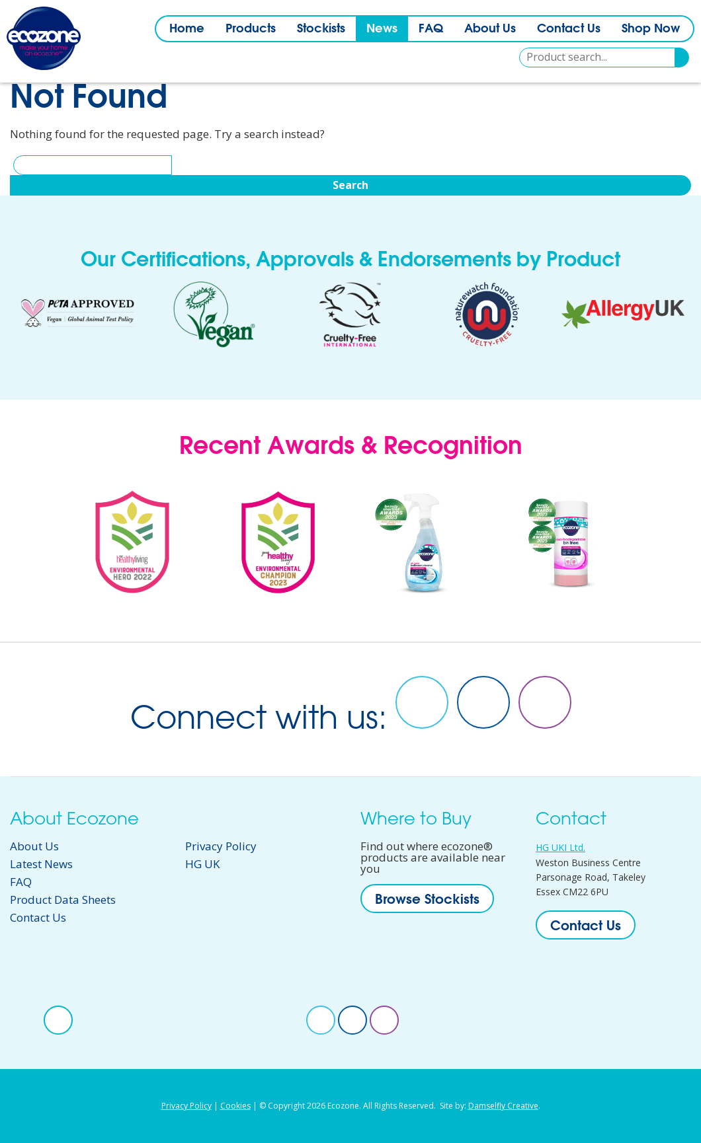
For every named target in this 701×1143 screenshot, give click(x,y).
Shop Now (651, 28)
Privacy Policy (221, 846)
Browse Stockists (427, 898)
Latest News (41, 863)
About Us (490, 28)
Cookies (235, 1105)
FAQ (431, 28)
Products (251, 28)
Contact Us (568, 28)
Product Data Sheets (63, 899)
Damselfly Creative (503, 1105)
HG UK (202, 863)
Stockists (321, 28)
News (381, 28)
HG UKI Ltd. (560, 847)
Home (186, 28)
